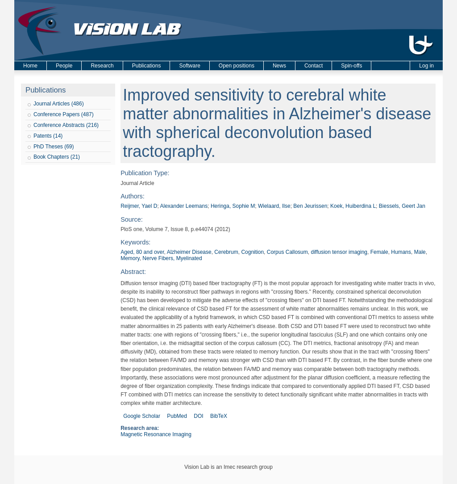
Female (379, 252)
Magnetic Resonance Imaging (155, 434)
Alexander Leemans (184, 206)
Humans (401, 252)
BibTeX (218, 416)
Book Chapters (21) (56, 157)
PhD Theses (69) (53, 146)
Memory (129, 258)
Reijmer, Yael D (138, 206)
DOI (198, 416)
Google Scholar (141, 416)
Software (189, 66)
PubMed (177, 416)
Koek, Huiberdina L (353, 206)
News (279, 66)
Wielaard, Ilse (274, 206)
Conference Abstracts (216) (66, 125)
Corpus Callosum (287, 252)
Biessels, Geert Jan (402, 206)
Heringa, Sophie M (233, 206)
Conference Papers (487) (63, 114)
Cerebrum (226, 252)
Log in (426, 66)
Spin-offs (351, 66)
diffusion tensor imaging (339, 252)
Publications (146, 66)
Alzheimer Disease (189, 252)
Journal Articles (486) (58, 104)
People (64, 66)
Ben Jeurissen (310, 206)
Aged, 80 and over (142, 252)
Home (30, 66)
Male (420, 252)
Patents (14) (47, 136)
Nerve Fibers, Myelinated (172, 258)
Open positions (236, 66)
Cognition (252, 252)
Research (102, 66)
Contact (313, 66)
